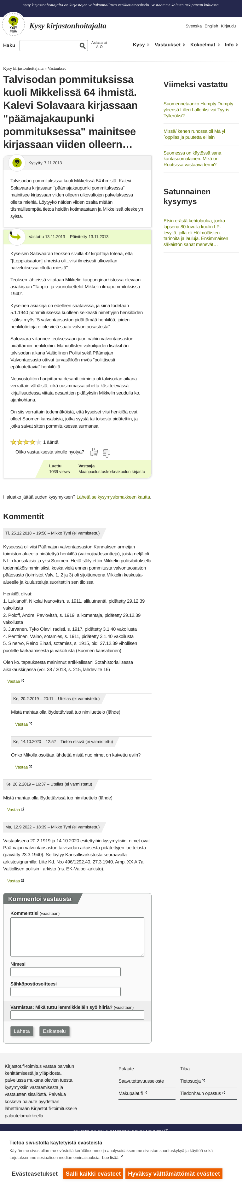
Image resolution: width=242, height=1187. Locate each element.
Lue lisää (110, 1158)
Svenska (194, 26)
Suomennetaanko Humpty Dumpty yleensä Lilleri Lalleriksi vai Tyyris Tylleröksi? (198, 109)
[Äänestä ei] (106, 453)
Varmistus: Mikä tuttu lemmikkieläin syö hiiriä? (61, 1007)
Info (229, 44)
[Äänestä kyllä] (94, 452)
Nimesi (18, 964)
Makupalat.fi (130, 1093)
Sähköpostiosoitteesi (33, 983)
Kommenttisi (24, 913)
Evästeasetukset (35, 1174)
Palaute (126, 1068)
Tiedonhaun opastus (200, 1093)
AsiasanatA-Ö (99, 45)
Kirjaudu (228, 26)
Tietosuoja (190, 1081)
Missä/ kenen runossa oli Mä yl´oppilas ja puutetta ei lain (194, 134)
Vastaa (13, 681)
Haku (9, 45)
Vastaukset (168, 44)
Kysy (139, 44)
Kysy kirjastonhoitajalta (23, 68)
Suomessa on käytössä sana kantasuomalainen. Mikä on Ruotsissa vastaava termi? (192, 158)
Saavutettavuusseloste (141, 1081)
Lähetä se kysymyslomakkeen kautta (113, 497)
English (211, 26)
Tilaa (185, 1068)
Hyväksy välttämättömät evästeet (175, 1174)
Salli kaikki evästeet (93, 1174)
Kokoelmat (202, 44)
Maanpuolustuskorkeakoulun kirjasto (111, 471)
